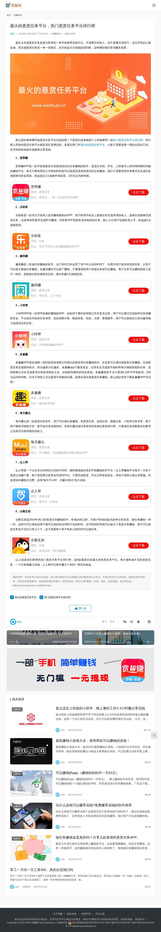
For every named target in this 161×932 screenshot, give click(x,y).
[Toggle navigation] (153, 5)
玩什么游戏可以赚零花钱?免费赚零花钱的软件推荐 (94, 808)
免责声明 (86, 913)
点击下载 (138, 192)
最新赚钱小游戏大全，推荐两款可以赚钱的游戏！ (93, 742)
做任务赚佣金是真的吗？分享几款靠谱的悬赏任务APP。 (98, 842)
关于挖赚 (57, 913)
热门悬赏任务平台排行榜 (128, 140)
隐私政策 (71, 913)
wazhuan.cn (89, 926)
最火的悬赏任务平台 (92, 144)
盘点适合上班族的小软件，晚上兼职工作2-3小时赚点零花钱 (101, 709)
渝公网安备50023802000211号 (88, 922)
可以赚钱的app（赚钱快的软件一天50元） (87, 775)
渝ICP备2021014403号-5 (118, 922)
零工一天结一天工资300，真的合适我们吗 (41, 875)
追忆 (12, 33)
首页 (9, 15)
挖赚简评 (56, 33)
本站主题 (100, 913)
